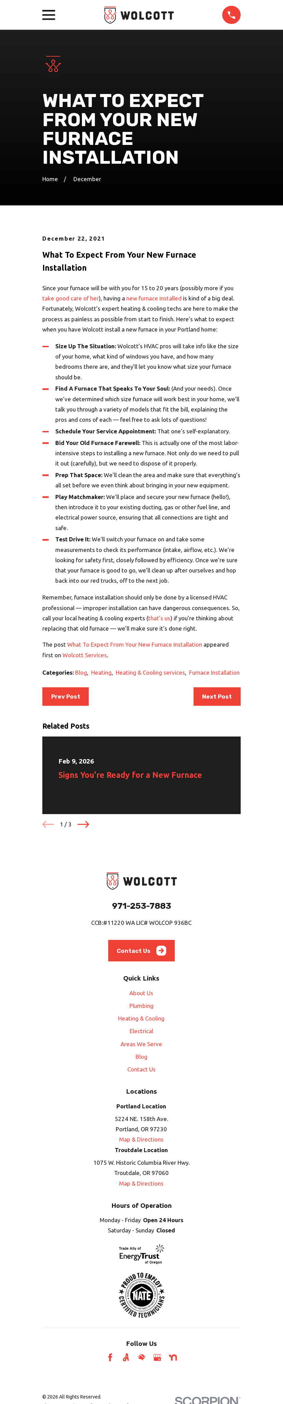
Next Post (217, 696)
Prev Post (65, 696)
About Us (141, 993)
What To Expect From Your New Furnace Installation (134, 644)
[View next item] (83, 824)
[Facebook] (110, 1357)
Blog (81, 672)
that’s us (159, 618)
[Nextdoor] (173, 1357)
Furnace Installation (214, 672)
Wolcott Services (84, 655)
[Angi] (126, 1357)
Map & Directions (141, 1139)
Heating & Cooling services (150, 672)
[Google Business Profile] (157, 1357)
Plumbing (141, 1005)
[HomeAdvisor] (142, 1357)
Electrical (141, 1031)
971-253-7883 (141, 906)
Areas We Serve (141, 1044)
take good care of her (70, 298)
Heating (101, 672)
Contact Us (141, 951)
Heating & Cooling (141, 1018)
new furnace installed (154, 298)
